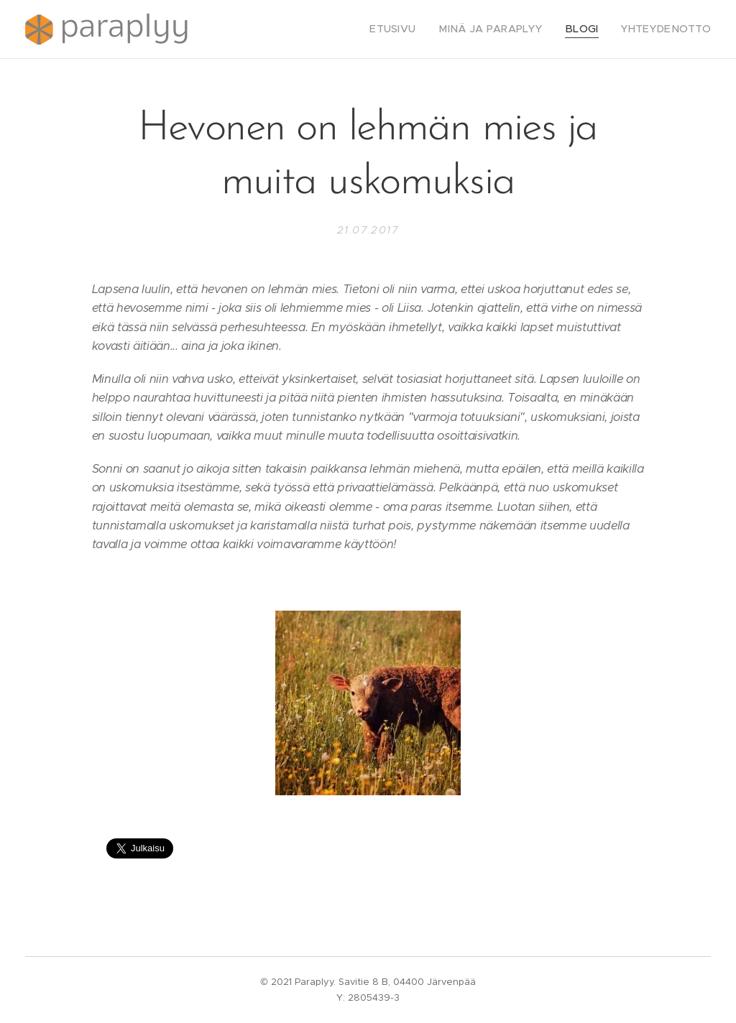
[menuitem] (415, 29)
